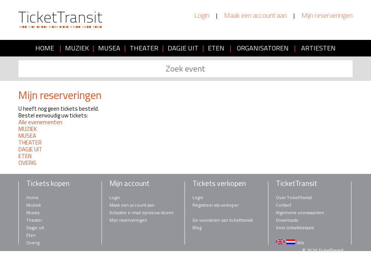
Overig (32, 242)
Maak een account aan (255, 15)
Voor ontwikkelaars (295, 227)
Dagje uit (35, 227)
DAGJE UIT (183, 48)
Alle (300, 242)
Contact (283, 205)
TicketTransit (296, 183)
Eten (31, 235)
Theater (34, 220)
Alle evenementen (40, 122)
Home (32, 197)
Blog (196, 227)
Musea (32, 212)
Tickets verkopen (219, 183)
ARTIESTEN (318, 48)
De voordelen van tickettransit (222, 220)
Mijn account (129, 183)
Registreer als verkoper (215, 205)
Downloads (287, 220)
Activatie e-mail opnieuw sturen (141, 212)
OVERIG (27, 162)
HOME (44, 48)
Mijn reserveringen (327, 15)
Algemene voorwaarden (300, 212)
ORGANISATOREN (263, 48)
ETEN (216, 48)
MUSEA (109, 48)
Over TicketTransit (294, 197)
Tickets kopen (48, 183)
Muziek (33, 205)
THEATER (144, 48)
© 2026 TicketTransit (323, 250)
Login (201, 15)
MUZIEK (77, 48)
